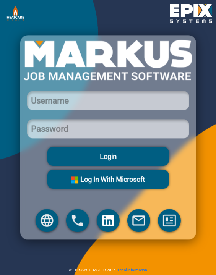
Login (108, 156)
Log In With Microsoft (108, 179)
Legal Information (132, 270)
